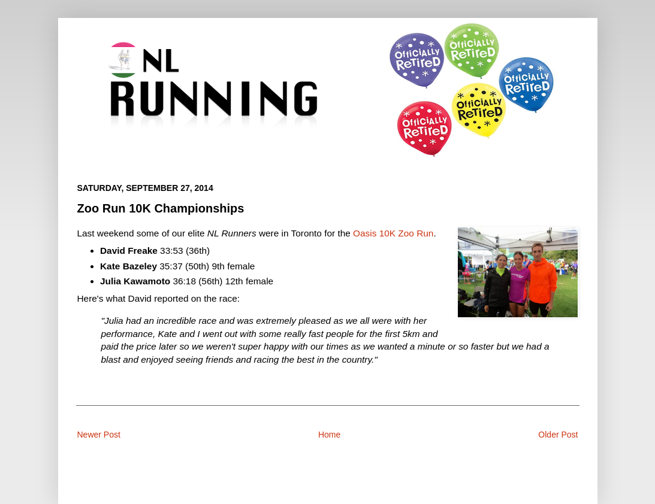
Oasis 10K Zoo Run (393, 233)
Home (329, 434)
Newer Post (98, 434)
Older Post (558, 434)
